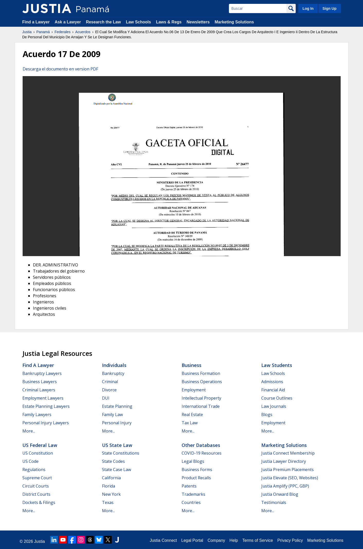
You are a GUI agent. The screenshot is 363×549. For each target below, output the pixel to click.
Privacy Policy (290, 540)
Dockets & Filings (38, 502)
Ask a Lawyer (68, 22)
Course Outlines (276, 398)
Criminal (110, 381)
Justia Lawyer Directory (283, 461)
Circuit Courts (35, 486)
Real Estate (192, 414)
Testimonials (273, 502)
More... (28, 431)
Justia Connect (163, 540)
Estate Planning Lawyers (46, 406)
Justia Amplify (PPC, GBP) (285, 486)
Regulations (33, 469)
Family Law (112, 414)
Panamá (43, 32)
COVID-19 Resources (201, 453)
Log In (307, 8)
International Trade (201, 406)
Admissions (272, 381)
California (111, 478)
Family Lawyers (36, 414)
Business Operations (202, 381)
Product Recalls (196, 478)
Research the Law (103, 22)
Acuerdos (82, 32)
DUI (105, 398)
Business (191, 365)
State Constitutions (120, 453)
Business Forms (197, 469)
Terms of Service (257, 540)
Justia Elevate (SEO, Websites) (289, 478)
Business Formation (201, 373)
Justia (27, 32)
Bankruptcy (113, 373)
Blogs (266, 414)
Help (233, 540)
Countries (191, 502)
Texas (108, 502)
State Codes (113, 461)
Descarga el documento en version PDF (60, 69)
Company (216, 540)
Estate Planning (117, 406)
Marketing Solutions (234, 22)
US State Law (117, 445)
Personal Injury (117, 423)
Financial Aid (273, 390)
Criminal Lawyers (38, 390)
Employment (194, 390)
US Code (30, 461)
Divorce (109, 390)
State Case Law (116, 469)
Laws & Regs (169, 22)
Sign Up (329, 8)
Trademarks (193, 494)
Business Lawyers (39, 381)
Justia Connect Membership (288, 453)
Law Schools (138, 22)
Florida (108, 486)
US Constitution (37, 453)
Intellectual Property (201, 398)
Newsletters (198, 22)
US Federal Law (39, 445)
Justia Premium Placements (287, 469)
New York (111, 494)
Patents (189, 486)
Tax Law (190, 423)
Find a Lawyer (36, 22)
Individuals (114, 365)
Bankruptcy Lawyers (42, 373)
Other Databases (201, 445)
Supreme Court (37, 478)
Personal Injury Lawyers (45, 423)
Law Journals (273, 406)
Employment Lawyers (42, 398)
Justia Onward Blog (279, 494)
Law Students (276, 365)
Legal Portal (192, 540)
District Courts (36, 494)
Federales (62, 32)
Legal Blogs (193, 461)
